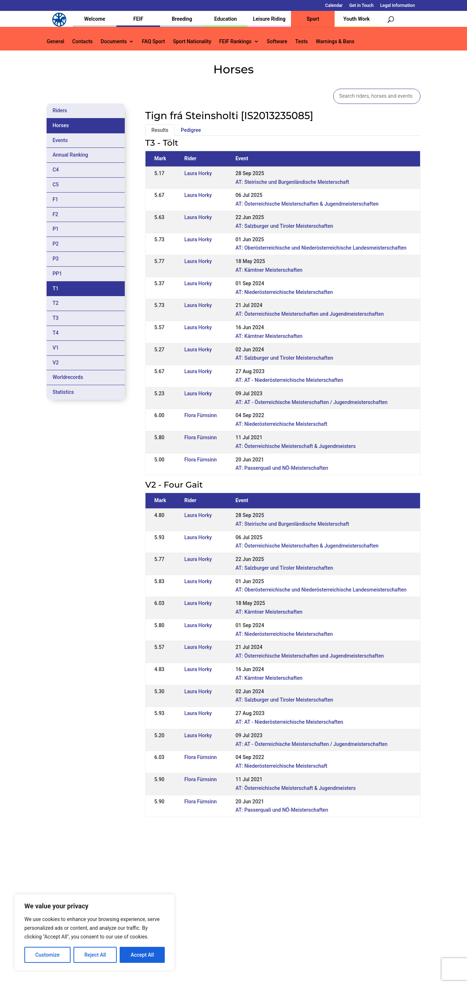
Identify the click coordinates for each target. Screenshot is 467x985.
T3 (55, 318)
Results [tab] (159, 130)
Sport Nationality (192, 41)
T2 (55, 303)
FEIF (138, 19)
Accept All (142, 955)
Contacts (82, 41)
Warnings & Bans (335, 41)
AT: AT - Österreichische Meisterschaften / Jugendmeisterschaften (312, 402)
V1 (55, 348)
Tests (301, 41)
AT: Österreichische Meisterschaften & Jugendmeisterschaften (307, 204)
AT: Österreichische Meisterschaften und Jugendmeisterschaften (310, 314)
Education (225, 19)
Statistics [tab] (63, 392)
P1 (55, 229)
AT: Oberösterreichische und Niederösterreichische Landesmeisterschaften (321, 248)
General (55, 41)
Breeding (182, 19)
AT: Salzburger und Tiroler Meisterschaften (284, 226)
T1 (55, 288)
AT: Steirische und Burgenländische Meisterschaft (292, 182)
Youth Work (356, 19)
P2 (55, 244)
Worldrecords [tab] (67, 377)
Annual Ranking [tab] (70, 155)
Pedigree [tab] (191, 130)
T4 (55, 333)
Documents (114, 41)
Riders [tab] (59, 110)
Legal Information (397, 5)
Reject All (95, 955)
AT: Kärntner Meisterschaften (269, 270)
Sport (313, 19)
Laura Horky (198, 173)
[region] (95, 932)
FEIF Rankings (235, 41)
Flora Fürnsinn (200, 415)
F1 (55, 199)
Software (277, 41)
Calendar (334, 5)
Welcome (94, 19)
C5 (55, 184)
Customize (47, 955)
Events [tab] (60, 140)
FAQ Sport (153, 41)
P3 (55, 259)
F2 (55, 214)
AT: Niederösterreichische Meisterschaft (281, 424)
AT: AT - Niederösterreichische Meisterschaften (289, 380)
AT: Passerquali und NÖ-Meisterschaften (282, 468)
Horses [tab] (60, 125)
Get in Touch (361, 5)
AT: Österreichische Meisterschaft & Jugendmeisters (296, 446)
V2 (55, 363)
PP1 (57, 273)
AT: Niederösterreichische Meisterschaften (284, 292)
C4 (55, 170)
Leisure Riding (269, 19)
